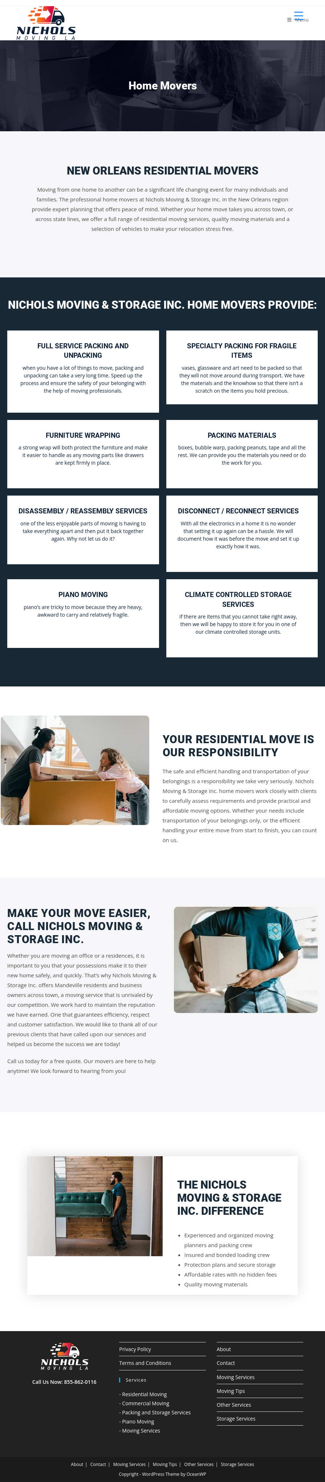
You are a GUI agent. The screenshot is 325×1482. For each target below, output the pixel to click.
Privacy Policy (135, 1349)
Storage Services (236, 1418)
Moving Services (236, 1377)
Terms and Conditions (145, 1362)
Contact (226, 1362)
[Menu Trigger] (299, 15)
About (224, 1349)
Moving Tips (231, 1390)
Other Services (234, 1404)
